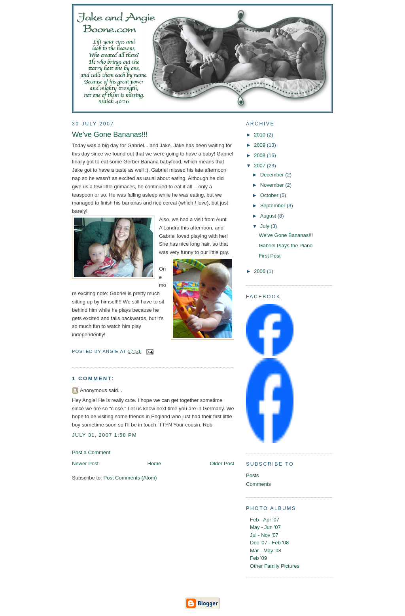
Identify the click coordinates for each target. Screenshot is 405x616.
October (270, 195)
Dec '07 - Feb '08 (269, 543)
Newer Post (85, 463)
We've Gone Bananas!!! (110, 134)
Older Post (222, 463)
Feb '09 (258, 558)
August (269, 216)
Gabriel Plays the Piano (285, 245)
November (273, 185)
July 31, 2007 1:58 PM (104, 435)
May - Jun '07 (265, 527)
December (273, 175)
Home (154, 463)
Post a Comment (91, 452)
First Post (269, 256)
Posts (252, 475)
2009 (260, 145)
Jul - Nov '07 (264, 535)
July (265, 226)
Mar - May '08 (265, 550)
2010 (260, 135)
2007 (260, 166)
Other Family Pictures (274, 566)
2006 (260, 271)
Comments (258, 484)
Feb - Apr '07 (264, 520)
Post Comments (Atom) (130, 478)
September (273, 205)
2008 (260, 155)
